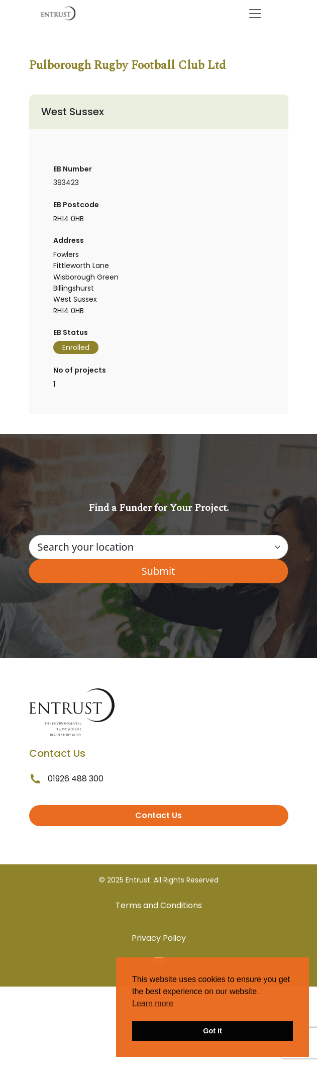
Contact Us (158, 815)
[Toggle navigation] (255, 13)
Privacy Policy (159, 938)
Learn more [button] (152, 1003)
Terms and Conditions (159, 905)
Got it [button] (212, 1031)
